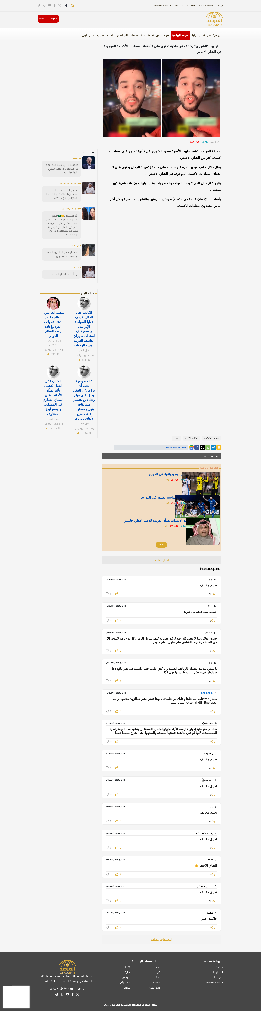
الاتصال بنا (191, 5)
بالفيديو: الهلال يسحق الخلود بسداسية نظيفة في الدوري (156, 499)
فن (157, 35)
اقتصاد (135, 35)
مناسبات (110, 35)
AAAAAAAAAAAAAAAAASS (68, 183)
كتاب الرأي (88, 35)
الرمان (176, 438)
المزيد (161, 545)
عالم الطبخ (123, 35)
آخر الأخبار (205, 35)
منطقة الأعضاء (206, 5)
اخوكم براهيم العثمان (70, 208)
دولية (194, 35)
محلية (127, 972)
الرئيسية (217, 35)
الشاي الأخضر (191, 438)
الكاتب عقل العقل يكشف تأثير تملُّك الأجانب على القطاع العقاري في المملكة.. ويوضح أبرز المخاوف (53, 388)
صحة (143, 35)
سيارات (100, 35)
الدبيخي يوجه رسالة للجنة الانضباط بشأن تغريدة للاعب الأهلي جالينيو (152, 525)
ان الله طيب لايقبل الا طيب (66, 269)
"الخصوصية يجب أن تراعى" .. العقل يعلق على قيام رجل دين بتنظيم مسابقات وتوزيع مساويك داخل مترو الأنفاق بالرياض (84, 390)
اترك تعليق (161, 560)
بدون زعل (76, 262)
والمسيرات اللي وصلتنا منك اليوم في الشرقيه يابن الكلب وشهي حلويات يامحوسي (63, 168)
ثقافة (151, 35)
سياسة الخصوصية (162, 5)
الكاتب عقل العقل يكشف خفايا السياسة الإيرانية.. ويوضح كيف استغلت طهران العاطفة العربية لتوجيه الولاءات (84, 323)
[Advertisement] (74, 98)
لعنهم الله (76, 240)
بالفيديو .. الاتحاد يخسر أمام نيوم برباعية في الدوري (159, 476)
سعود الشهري (211, 438)
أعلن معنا (178, 5)
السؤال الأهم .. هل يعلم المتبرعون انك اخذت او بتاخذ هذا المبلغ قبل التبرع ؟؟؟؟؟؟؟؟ (62, 194)
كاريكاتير (126, 978)
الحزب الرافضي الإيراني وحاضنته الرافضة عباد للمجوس (64, 249)
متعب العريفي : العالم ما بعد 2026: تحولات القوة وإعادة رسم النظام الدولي (53, 318)
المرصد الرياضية (180, 35)
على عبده (76, 158)
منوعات (165, 35)
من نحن (219, 5)
